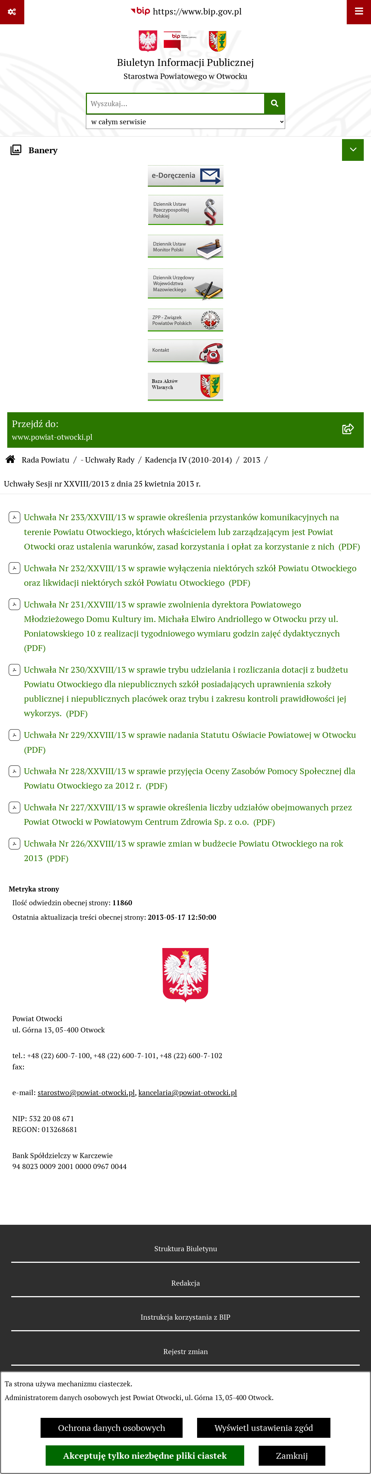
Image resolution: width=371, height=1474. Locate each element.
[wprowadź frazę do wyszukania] (175, 103)
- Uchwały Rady (107, 460)
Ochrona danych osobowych (111, 1427)
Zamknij (292, 1455)
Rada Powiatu (46, 460)
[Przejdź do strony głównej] (185, 57)
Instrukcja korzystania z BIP (185, 1317)
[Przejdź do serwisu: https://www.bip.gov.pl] (186, 11)
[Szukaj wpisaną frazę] (275, 103)
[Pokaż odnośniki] (12, 12)
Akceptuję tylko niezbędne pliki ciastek (145, 1455)
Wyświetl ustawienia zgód (263, 1427)
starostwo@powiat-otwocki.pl (86, 1092)
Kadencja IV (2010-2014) (188, 460)
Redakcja (185, 1283)
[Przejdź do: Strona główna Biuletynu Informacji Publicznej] (10, 460)
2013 (251, 460)
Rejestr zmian (185, 1351)
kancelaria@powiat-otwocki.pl (187, 1092)
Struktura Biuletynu (185, 1248)
